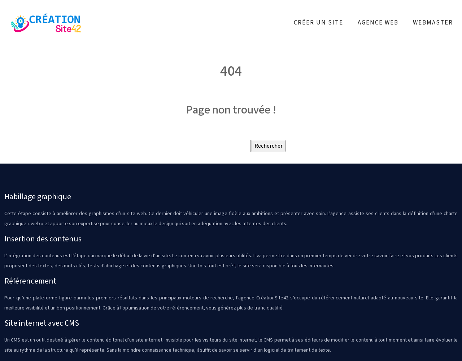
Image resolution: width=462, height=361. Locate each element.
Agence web (378, 22)
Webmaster (433, 22)
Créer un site (318, 22)
